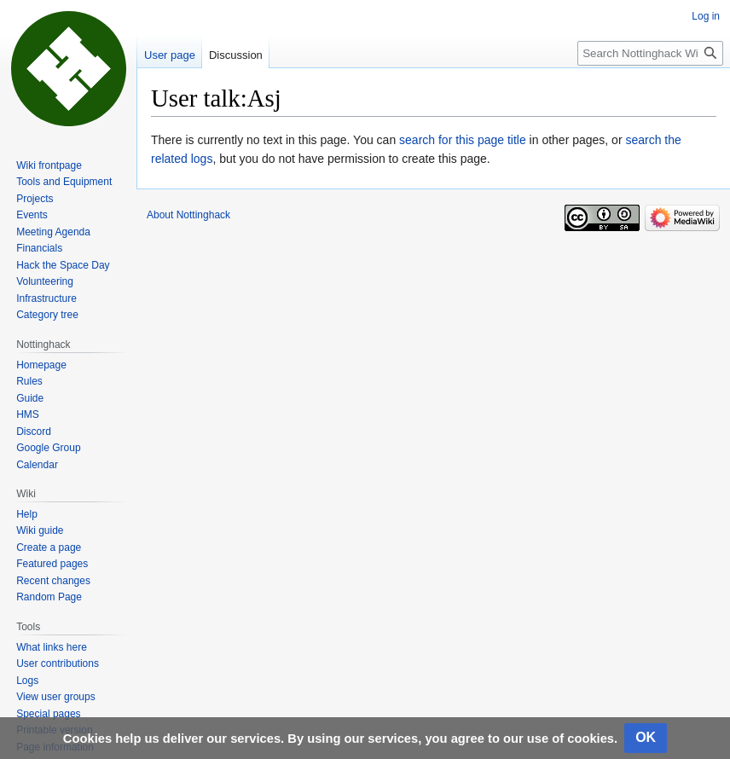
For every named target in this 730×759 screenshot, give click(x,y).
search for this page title (462, 140)
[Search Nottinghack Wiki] (650, 53)
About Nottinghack (188, 215)
